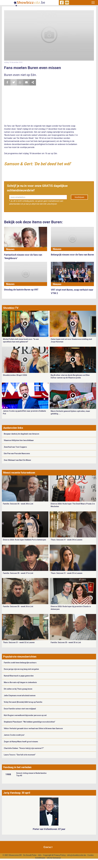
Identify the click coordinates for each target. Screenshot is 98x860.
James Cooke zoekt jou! (14, 735)
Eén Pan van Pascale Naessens (17, 453)
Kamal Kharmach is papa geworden (19, 676)
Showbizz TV (10, 307)
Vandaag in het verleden (17, 767)
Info (39, 855)
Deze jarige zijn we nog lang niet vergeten (21, 669)
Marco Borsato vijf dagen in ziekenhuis (20, 682)
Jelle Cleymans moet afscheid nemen (19, 696)
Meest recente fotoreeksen (19, 472)
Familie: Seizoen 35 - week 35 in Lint (66, 642)
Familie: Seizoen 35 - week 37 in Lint (18, 573)
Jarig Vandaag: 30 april (16, 792)
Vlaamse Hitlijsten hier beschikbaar (19, 440)
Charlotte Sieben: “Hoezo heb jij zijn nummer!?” (24, 748)
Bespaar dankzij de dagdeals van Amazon (21, 434)
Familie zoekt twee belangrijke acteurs (20, 663)
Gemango (57, 858)
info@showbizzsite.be (76, 855)
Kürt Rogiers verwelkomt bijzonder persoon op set (25, 715)
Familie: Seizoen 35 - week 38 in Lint (18, 504)
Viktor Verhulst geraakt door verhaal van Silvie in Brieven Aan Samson (33, 728)
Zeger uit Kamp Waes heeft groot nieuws (21, 742)
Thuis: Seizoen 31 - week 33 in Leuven (66, 573)
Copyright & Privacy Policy (54, 855)
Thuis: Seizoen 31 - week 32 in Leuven (19, 642)
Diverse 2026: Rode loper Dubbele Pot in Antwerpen (24, 540)
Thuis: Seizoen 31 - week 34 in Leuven (66, 540)
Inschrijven (79, 197)
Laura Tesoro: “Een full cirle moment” (20, 755)
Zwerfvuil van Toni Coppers (15, 447)
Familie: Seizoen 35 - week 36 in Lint (18, 606)
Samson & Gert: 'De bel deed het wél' (37, 163)
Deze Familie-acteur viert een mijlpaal (20, 709)
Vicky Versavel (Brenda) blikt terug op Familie (23, 702)
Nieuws (10, 249)
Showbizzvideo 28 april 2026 (15, 375)
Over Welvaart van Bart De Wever (17, 460)
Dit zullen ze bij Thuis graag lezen (18, 689)
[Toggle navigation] (93, 3)
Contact (48, 847)
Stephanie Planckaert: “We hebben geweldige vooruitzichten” (29, 722)
